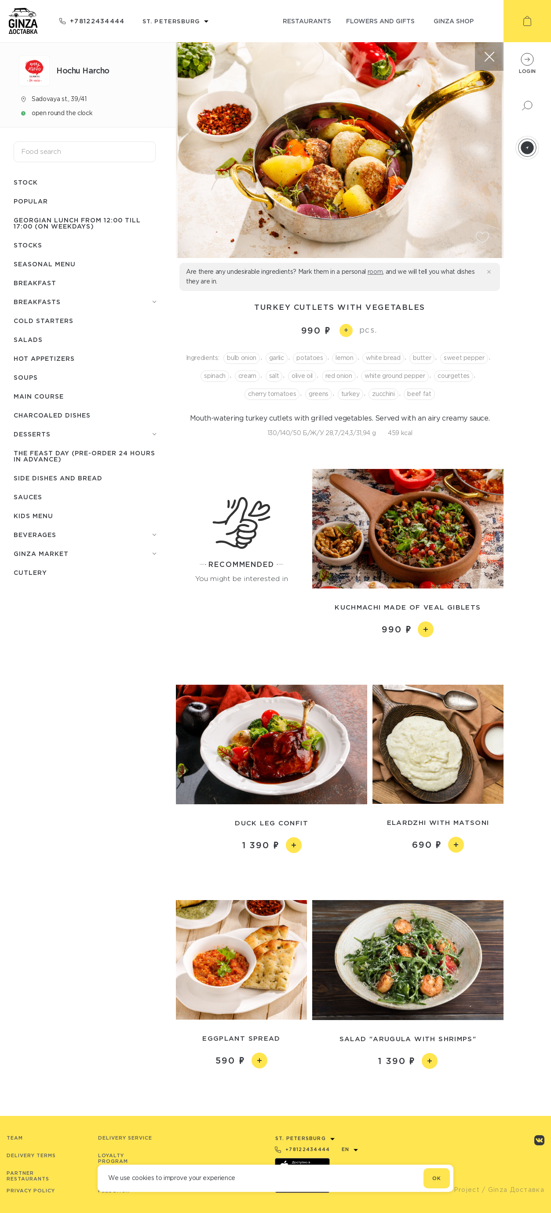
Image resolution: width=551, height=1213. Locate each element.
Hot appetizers (44, 358)
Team (15, 1137)
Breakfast (35, 283)
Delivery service (125, 1137)
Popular (31, 201)
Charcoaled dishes (52, 415)
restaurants (307, 21)
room (375, 271)
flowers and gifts (380, 21)
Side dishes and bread (58, 478)
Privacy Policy (31, 1190)
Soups (26, 377)
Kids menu (33, 515)
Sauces (28, 497)
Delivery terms (31, 1155)
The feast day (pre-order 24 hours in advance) (84, 456)
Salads (28, 339)
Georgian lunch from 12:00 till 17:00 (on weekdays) (77, 223)
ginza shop (454, 21)
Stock (26, 182)
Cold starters (43, 320)
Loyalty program (113, 1158)
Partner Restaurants (28, 1175)
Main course (39, 396)
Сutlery (30, 572)
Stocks (28, 245)
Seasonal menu (45, 264)
